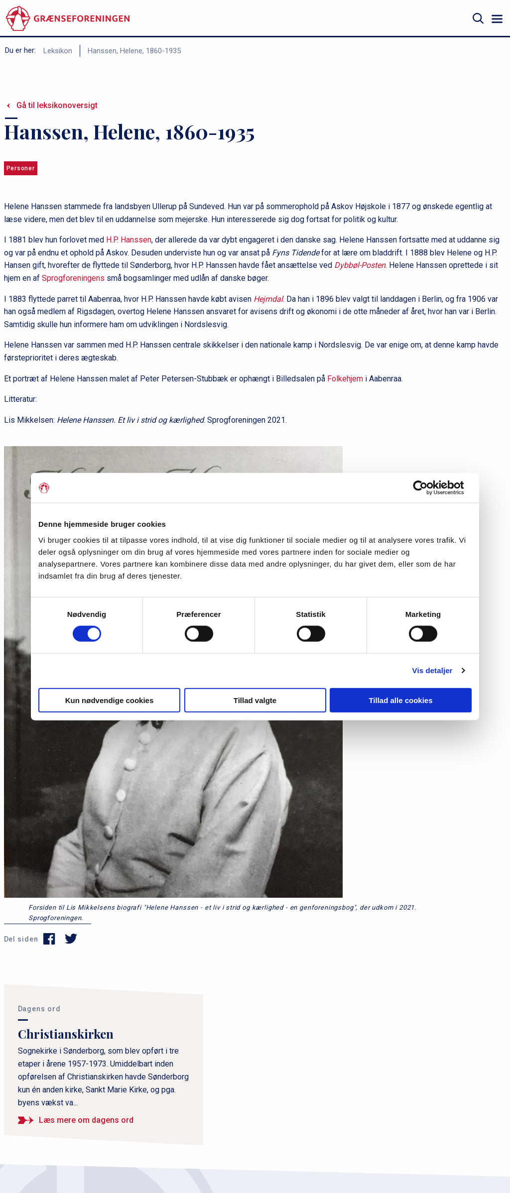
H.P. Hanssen (127, 239)
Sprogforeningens (73, 278)
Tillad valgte (255, 700)
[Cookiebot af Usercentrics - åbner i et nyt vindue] (428, 487)
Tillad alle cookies (400, 700)
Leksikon (57, 50)
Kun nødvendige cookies (109, 700)
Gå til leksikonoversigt (57, 105)
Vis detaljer (432, 670)
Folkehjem (345, 378)
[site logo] (67, 18)
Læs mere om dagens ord (86, 1120)
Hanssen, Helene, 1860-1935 (134, 50)
